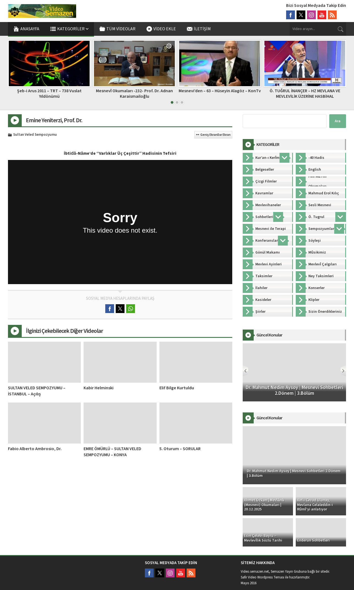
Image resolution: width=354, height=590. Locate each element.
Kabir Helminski (99, 388)
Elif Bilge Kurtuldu (176, 388)
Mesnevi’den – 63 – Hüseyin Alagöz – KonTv (220, 91)
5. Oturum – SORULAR (180, 449)
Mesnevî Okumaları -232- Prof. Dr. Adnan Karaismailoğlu (134, 93)
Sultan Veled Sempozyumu (35, 135)
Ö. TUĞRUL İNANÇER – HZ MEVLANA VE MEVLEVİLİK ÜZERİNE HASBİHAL (305, 93)
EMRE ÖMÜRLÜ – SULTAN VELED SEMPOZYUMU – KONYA (112, 452)
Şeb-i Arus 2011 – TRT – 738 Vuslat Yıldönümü (49, 93)
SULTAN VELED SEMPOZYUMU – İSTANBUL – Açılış (36, 391)
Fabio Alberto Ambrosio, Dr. (35, 449)
